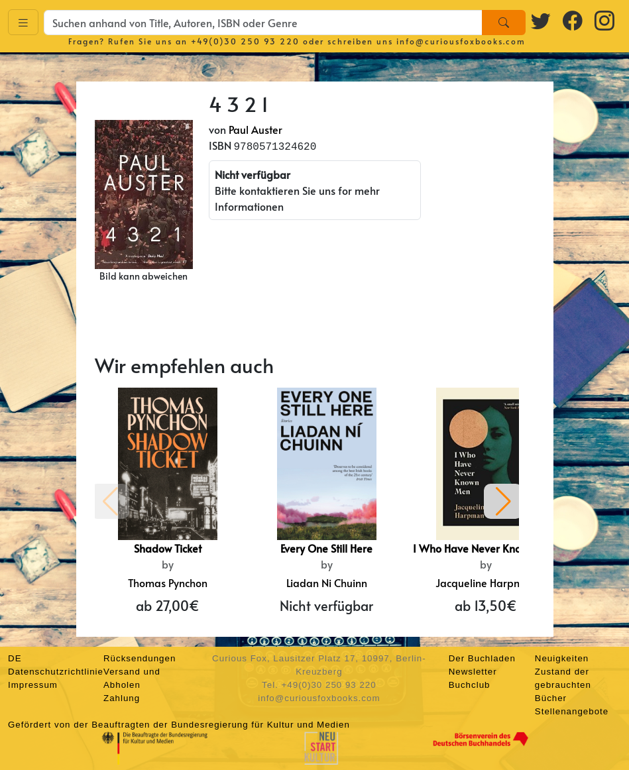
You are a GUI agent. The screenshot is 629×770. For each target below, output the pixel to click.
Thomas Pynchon (167, 582)
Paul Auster (255, 129)
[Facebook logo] (573, 20)
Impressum (33, 685)
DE (15, 658)
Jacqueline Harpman (485, 582)
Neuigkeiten (562, 658)
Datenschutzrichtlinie (55, 672)
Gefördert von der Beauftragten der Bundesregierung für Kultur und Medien (179, 725)
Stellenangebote (571, 711)
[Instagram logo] (605, 20)
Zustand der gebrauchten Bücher (563, 685)
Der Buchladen (482, 658)
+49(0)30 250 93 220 (245, 41)
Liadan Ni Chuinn (326, 582)
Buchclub (469, 685)
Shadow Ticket (167, 548)
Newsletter (473, 672)
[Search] (504, 22)
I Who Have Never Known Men (485, 548)
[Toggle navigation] (23, 22)
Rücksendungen (139, 658)
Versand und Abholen (131, 678)
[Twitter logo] (541, 20)
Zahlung (121, 698)
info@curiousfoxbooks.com (461, 41)
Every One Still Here (326, 548)
